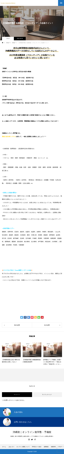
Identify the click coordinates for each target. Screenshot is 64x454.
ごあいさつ (11, 446)
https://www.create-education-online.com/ (17, 286)
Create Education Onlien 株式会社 (18, 304)
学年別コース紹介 (36, 446)
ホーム (4, 446)
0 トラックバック (47, 394)
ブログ (8, 38)
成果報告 (46, 446)
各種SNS (53, 446)
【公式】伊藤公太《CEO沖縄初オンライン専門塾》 (25, 292)
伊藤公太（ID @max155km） (16, 298)
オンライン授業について (23, 446)
